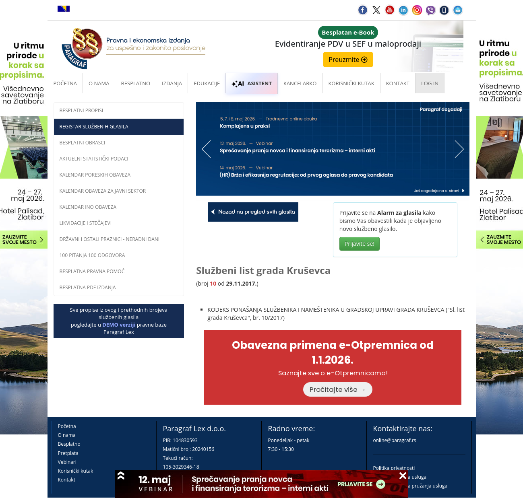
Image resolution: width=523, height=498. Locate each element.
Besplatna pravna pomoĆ (92, 271)
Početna (65, 83)
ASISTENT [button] (252, 83)
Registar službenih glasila (94, 126)
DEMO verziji (118, 324)
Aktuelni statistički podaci (94, 158)
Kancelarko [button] (299, 83)
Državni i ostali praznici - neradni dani (110, 239)
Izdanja (172, 83)
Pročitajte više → (338, 389)
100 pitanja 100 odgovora (92, 255)
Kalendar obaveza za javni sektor (103, 190)
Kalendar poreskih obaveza (95, 174)
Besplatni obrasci (82, 142)
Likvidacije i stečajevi (86, 223)
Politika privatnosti (394, 468)
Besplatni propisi (81, 110)
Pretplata (68, 453)
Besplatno (135, 83)
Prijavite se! (359, 243)
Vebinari (67, 462)
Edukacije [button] (207, 83)
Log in (429, 83)
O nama (99, 83)
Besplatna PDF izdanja (88, 287)
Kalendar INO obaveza (88, 207)
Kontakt (66, 479)
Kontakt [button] (397, 83)
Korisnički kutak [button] (351, 83)
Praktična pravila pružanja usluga (410, 485)
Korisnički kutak (75, 470)
